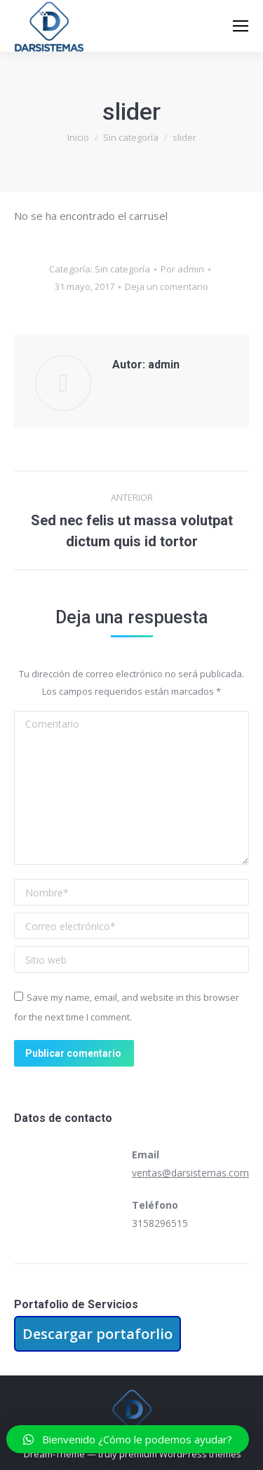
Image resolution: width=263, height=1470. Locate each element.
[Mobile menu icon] (240, 26)
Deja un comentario (166, 286)
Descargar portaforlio (97, 1333)
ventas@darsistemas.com (190, 1172)
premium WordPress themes (180, 1454)
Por (182, 269)
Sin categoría (122, 269)
